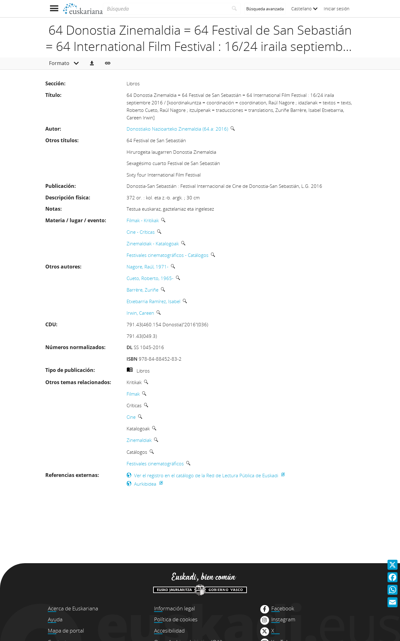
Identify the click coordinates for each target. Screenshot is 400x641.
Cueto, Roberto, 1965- (150, 278)
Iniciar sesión (336, 9)
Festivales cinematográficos (155, 463)
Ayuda (55, 619)
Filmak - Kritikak (143, 220)
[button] (92, 63)
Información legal (174, 608)
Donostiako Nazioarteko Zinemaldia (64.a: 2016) (177, 129)
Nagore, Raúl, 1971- (147, 266)
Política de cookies (176, 619)
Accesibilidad (169, 630)
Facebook (282, 608)
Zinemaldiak (139, 440)
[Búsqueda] (165, 9)
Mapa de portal (66, 630)
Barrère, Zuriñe (142, 290)
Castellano (304, 9)
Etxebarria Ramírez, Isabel (153, 301)
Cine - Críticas (141, 232)
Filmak (133, 394)
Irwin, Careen (140, 313)
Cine (131, 417)
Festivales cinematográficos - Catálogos (167, 255)
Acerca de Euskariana (73, 608)
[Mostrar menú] (53, 8)
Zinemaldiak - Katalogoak (153, 243)
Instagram (283, 619)
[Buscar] (234, 9)
